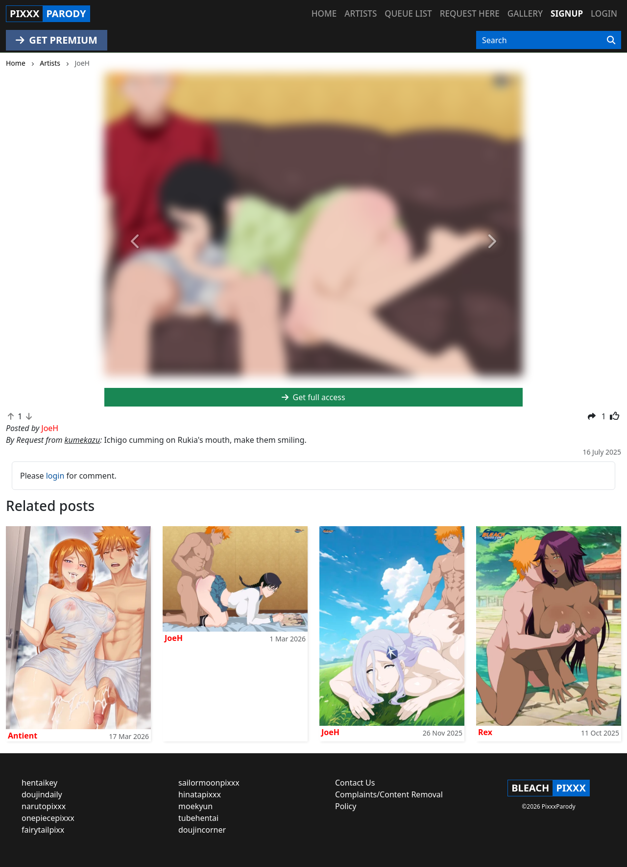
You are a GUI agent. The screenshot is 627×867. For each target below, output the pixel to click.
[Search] (611, 40)
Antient (22, 735)
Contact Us (355, 782)
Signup (567, 13)
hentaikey (39, 782)
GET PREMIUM (56, 40)
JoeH (174, 638)
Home (324, 13)
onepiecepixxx (48, 818)
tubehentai (198, 818)
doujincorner (202, 829)
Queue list (408, 13)
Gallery (525, 13)
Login (604, 13)
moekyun (195, 806)
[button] (135, 241)
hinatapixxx (199, 794)
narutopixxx (44, 806)
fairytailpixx (43, 829)
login (55, 475)
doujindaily (42, 794)
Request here (470, 13)
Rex (485, 732)
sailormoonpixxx (209, 782)
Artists (360, 13)
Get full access (313, 397)
